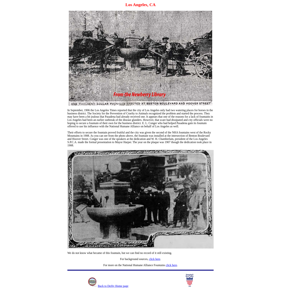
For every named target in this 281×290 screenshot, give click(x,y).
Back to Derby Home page (113, 285)
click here (154, 259)
